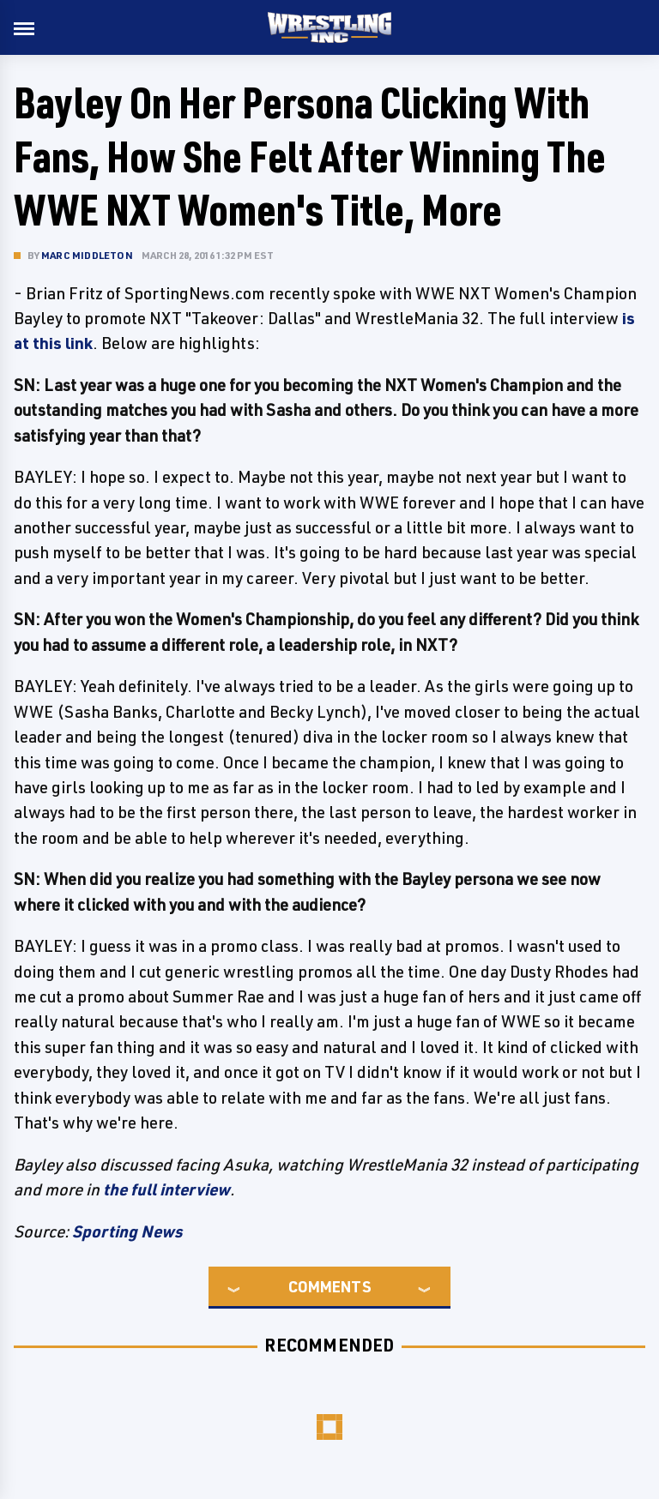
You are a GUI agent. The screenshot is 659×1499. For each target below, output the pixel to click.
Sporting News (127, 1231)
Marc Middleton (87, 255)
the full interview (166, 1189)
